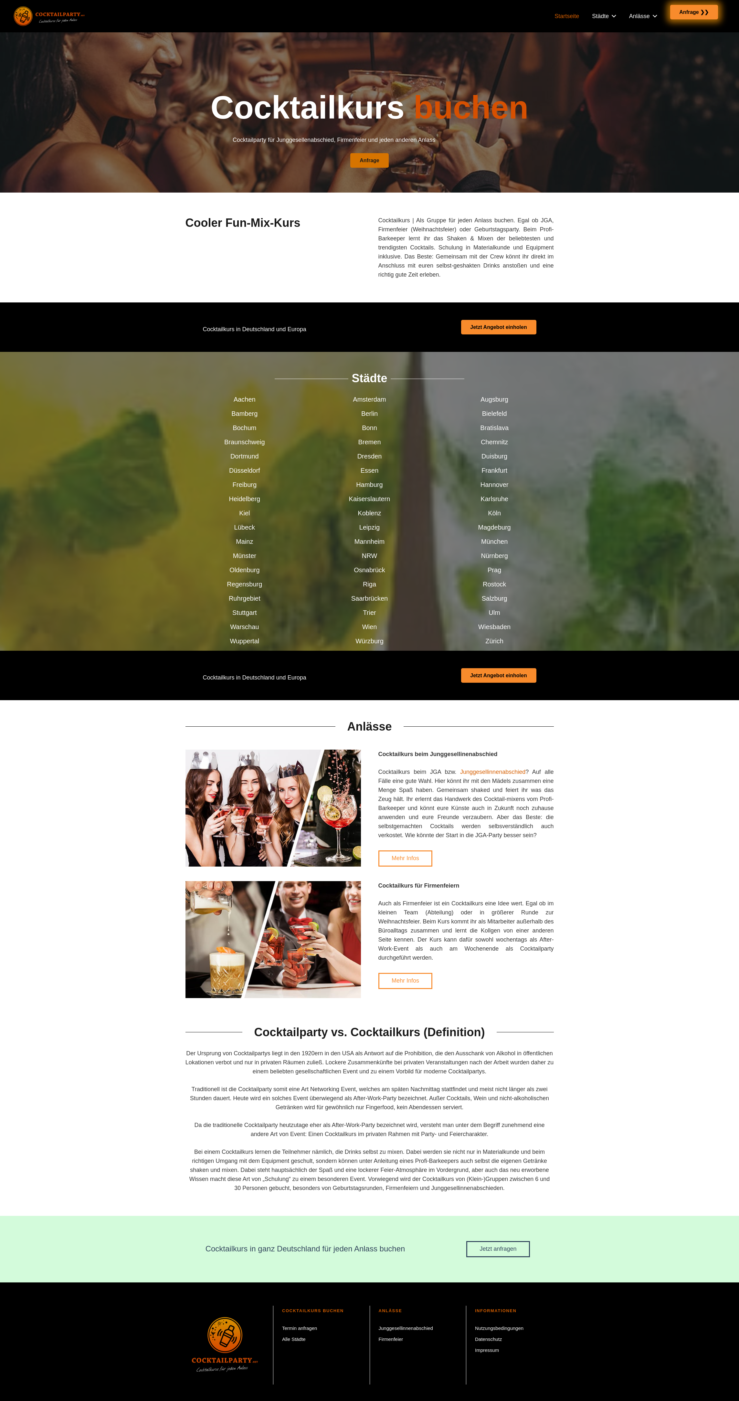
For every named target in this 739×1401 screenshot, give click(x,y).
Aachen (245, 399)
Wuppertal (244, 641)
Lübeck (244, 527)
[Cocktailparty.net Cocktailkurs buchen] (58, 16)
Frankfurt (494, 470)
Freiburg (245, 484)
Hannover (494, 484)
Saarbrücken (369, 598)
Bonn (369, 427)
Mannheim (369, 541)
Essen (370, 470)
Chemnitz (494, 442)
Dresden (369, 456)
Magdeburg (494, 527)
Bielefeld (494, 413)
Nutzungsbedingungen (499, 1328)
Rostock (494, 584)
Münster (244, 555)
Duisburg (494, 456)
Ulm (494, 612)
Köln (494, 513)
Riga (369, 584)
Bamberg (244, 413)
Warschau (244, 626)
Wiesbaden (494, 626)
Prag (494, 570)
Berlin (369, 413)
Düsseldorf (244, 470)
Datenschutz (488, 1339)
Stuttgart (244, 612)
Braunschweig (244, 442)
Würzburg (369, 641)
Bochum (244, 427)
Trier (369, 612)
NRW (369, 555)
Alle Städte (294, 1339)
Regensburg (244, 584)
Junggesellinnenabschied (492, 772)
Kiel (244, 513)
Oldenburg (244, 570)
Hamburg (369, 484)
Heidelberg (244, 498)
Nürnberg (494, 555)
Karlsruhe (494, 498)
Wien (369, 626)
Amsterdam (369, 399)
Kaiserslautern (369, 498)
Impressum (487, 1350)
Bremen (369, 442)
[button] (612, 15)
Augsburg (494, 399)
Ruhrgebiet (244, 598)
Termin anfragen (299, 1328)
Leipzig (369, 527)
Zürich (494, 641)
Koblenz (369, 513)
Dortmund (244, 456)
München (494, 541)
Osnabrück (369, 570)
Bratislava (494, 427)
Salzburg (494, 598)
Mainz (244, 541)
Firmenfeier (391, 1339)
